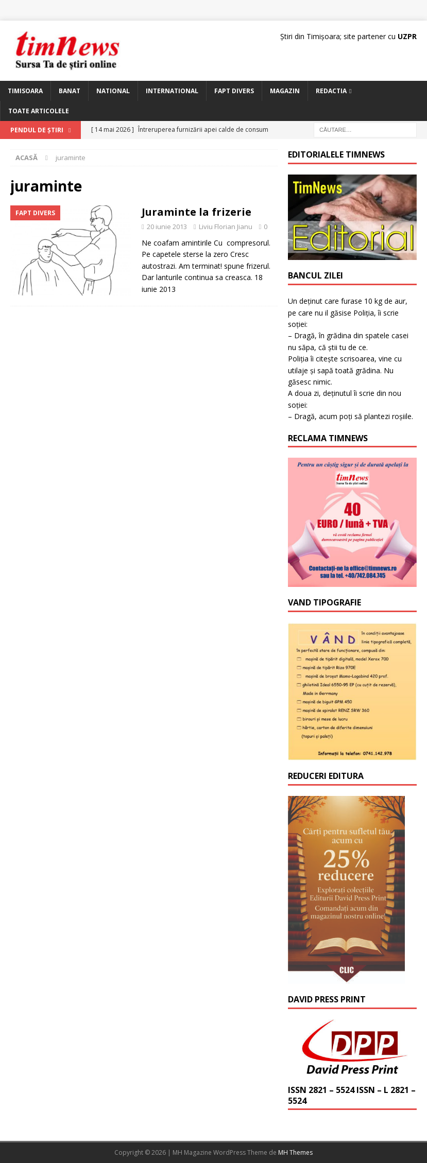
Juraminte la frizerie (196, 212)
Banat (69, 90)
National (113, 90)
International (172, 90)
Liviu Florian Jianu (225, 226)
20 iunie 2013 (167, 226)
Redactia (331, 90)
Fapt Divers (234, 90)
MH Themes (295, 1152)
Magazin (285, 90)
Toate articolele (38, 111)
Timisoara (25, 90)
